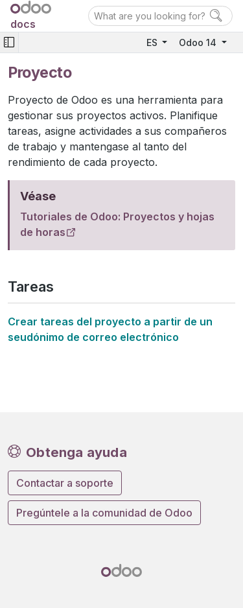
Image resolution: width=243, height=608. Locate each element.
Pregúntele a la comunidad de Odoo (104, 512)
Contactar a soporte (64, 482)
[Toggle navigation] (9, 42)
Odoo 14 (199, 42)
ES (153, 42)
